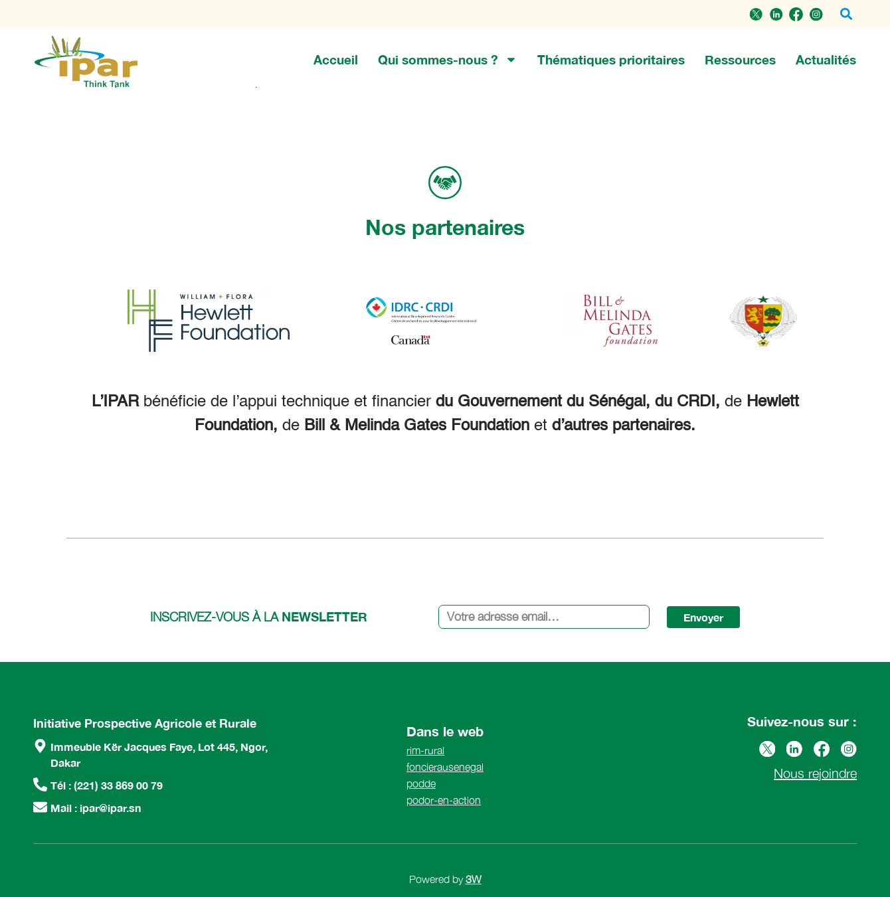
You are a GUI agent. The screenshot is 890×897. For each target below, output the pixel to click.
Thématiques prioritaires (611, 59)
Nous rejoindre (815, 773)
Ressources (740, 59)
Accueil (335, 59)
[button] (846, 14)
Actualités (826, 59)
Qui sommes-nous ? (447, 59)
